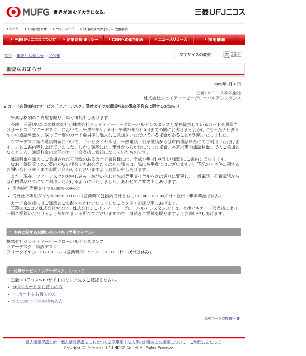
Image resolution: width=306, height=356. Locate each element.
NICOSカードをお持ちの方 (37, 301)
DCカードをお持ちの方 (34, 294)
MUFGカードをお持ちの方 (37, 287)
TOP (8, 56)
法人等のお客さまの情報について (156, 342)
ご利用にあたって (205, 342)
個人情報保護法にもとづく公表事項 (92, 342)
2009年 (54, 56)
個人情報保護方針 (41, 342)
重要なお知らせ (30, 56)
